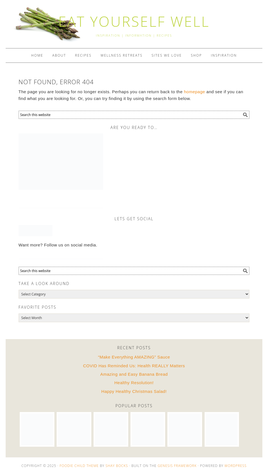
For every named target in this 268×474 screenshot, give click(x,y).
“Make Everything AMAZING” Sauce (134, 357)
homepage (194, 91)
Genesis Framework (177, 465)
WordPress (236, 465)
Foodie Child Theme (79, 465)
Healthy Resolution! (134, 382)
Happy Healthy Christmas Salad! (134, 391)
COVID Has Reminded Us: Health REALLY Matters (134, 365)
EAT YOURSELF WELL (134, 21)
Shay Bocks (117, 465)
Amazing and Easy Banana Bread (134, 374)
